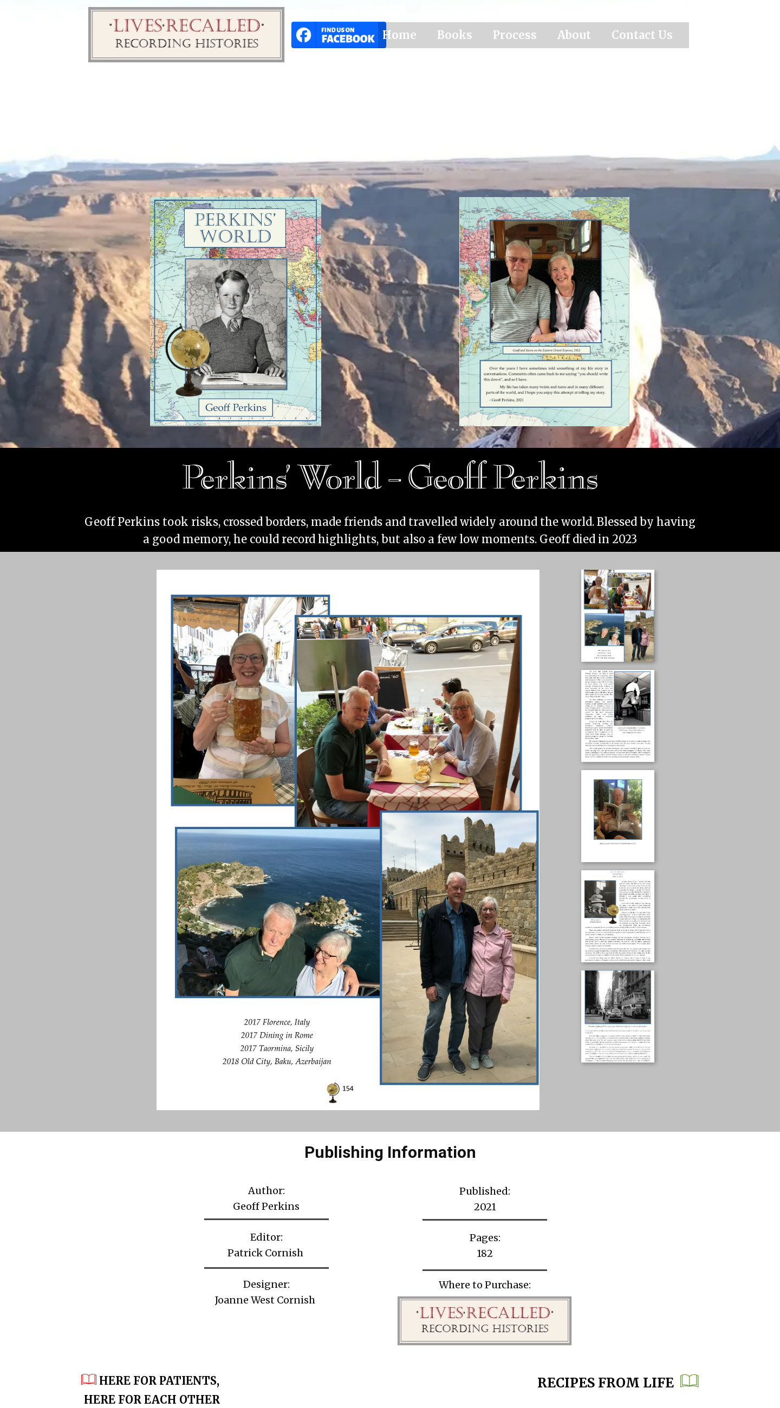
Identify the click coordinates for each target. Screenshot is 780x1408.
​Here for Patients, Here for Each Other (151, 1389)
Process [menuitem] (515, 35)
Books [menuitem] (454, 35)
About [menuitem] (574, 35)
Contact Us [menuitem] (642, 35)
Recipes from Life (618, 1383)
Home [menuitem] (399, 35)
